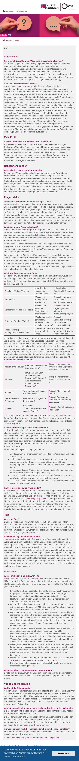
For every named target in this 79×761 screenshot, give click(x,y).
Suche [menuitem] (3, 35)
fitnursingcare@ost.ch (36, 498)
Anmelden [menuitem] (22, 11)
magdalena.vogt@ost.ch (48, 737)
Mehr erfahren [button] (18, 757)
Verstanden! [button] (63, 753)
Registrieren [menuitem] (8, 11)
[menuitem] (9, 35)
